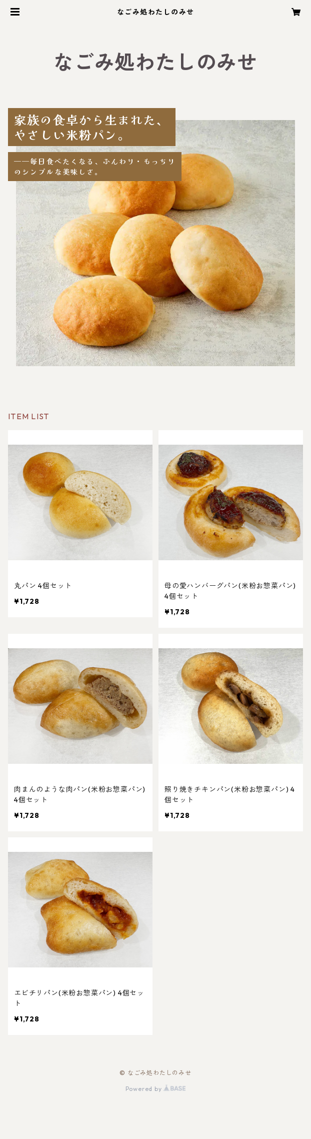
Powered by (156, 1088)
